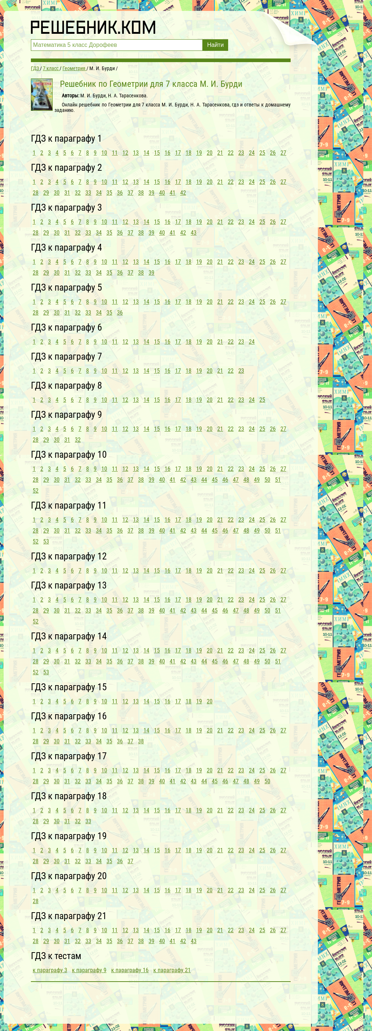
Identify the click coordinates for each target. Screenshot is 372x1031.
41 (172, 192)
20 (210, 152)
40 (162, 192)
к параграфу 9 (89, 970)
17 (178, 152)
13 (136, 152)
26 (273, 152)
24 (252, 152)
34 (99, 192)
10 (104, 152)
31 (67, 192)
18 (188, 152)
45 (215, 479)
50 (267, 479)
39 (151, 192)
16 (167, 152)
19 (199, 152)
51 (278, 479)
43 (194, 232)
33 (88, 192)
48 (246, 479)
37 (130, 192)
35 (109, 192)
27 (283, 152)
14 (146, 152)
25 (262, 152)
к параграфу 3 (50, 970)
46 (225, 479)
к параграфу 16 (130, 970)
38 (141, 192)
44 (204, 479)
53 (46, 541)
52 (36, 490)
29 (46, 192)
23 (241, 152)
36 (120, 192)
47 (236, 479)
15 (157, 152)
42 (183, 192)
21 (220, 152)
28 (36, 192)
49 (257, 479)
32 (78, 192)
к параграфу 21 (172, 970)
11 (115, 152)
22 (231, 152)
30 (57, 192)
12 (125, 152)
